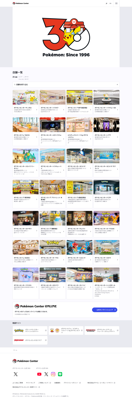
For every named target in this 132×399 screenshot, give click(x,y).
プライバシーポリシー (72, 383)
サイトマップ (30, 383)
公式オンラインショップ (106, 310)
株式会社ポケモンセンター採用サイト (26, 387)
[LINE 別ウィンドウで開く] (60, 374)
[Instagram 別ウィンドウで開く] (53, 374)
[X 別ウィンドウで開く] (16, 374)
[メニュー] (116, 3)
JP (106, 3)
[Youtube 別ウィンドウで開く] (39, 374)
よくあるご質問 (18, 383)
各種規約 (57, 383)
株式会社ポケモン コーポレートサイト (101, 383)
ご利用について (44, 383)
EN (110, 3)
